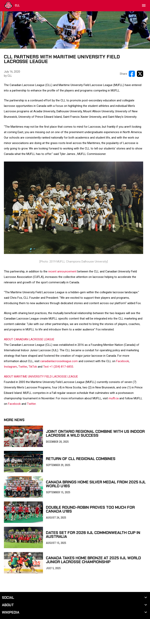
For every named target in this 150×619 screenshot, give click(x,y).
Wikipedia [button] (10, 612)
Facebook (122, 361)
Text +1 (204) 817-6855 (58, 366)
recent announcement (62, 271)
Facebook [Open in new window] (14, 404)
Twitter (22, 366)
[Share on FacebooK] (132, 74)
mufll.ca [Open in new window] (114, 398)
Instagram (10, 366)
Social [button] (8, 597)
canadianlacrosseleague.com (59, 361)
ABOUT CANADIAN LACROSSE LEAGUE (29, 339)
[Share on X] (140, 74)
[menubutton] (143, 5)
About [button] (8, 605)
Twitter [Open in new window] (31, 404)
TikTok (33, 366)
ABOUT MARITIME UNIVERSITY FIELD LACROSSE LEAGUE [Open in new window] (41, 376)
